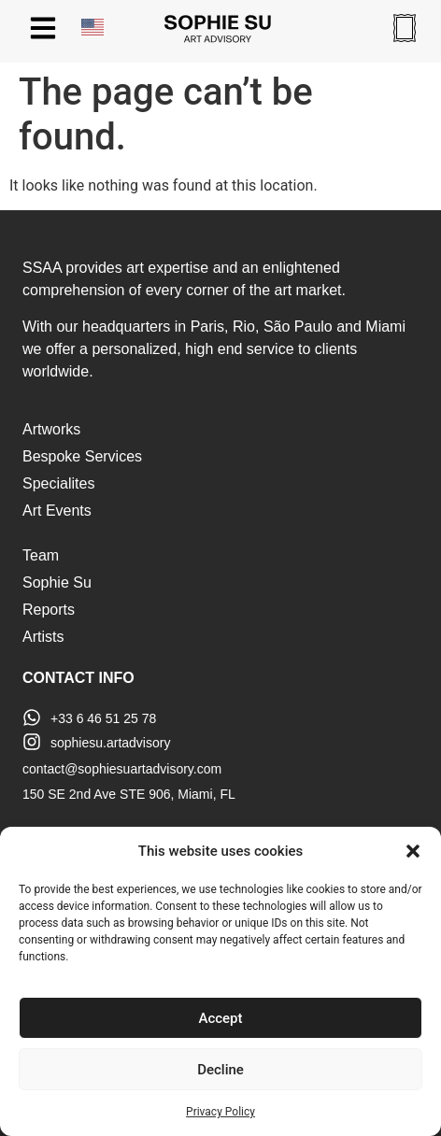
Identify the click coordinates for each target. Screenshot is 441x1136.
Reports (48, 610)
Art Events (57, 510)
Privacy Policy (220, 1111)
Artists (43, 637)
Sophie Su (57, 582)
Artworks (51, 429)
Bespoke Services (82, 456)
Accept (220, 1018)
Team (40, 555)
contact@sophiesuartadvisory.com (121, 768)
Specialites (58, 483)
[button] (413, 851)
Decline (220, 1069)
